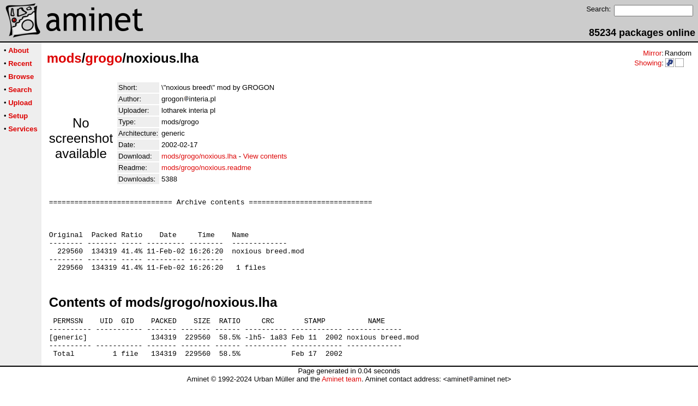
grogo (103, 58)
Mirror (652, 53)
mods (64, 58)
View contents (265, 156)
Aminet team (342, 402)
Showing (647, 63)
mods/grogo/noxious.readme (206, 167)
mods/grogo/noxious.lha (199, 156)
